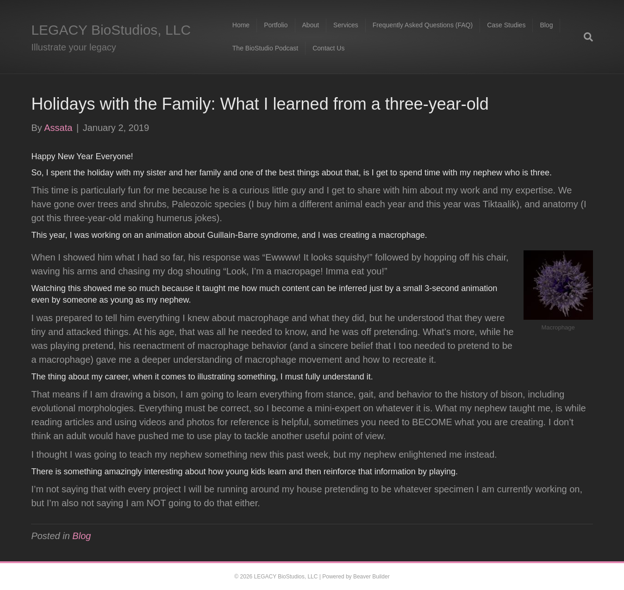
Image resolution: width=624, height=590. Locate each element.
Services (345, 25)
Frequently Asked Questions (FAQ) (423, 25)
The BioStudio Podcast (265, 48)
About (310, 25)
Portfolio (275, 25)
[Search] (585, 37)
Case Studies (506, 25)
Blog (546, 25)
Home (241, 25)
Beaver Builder (371, 576)
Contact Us (328, 48)
